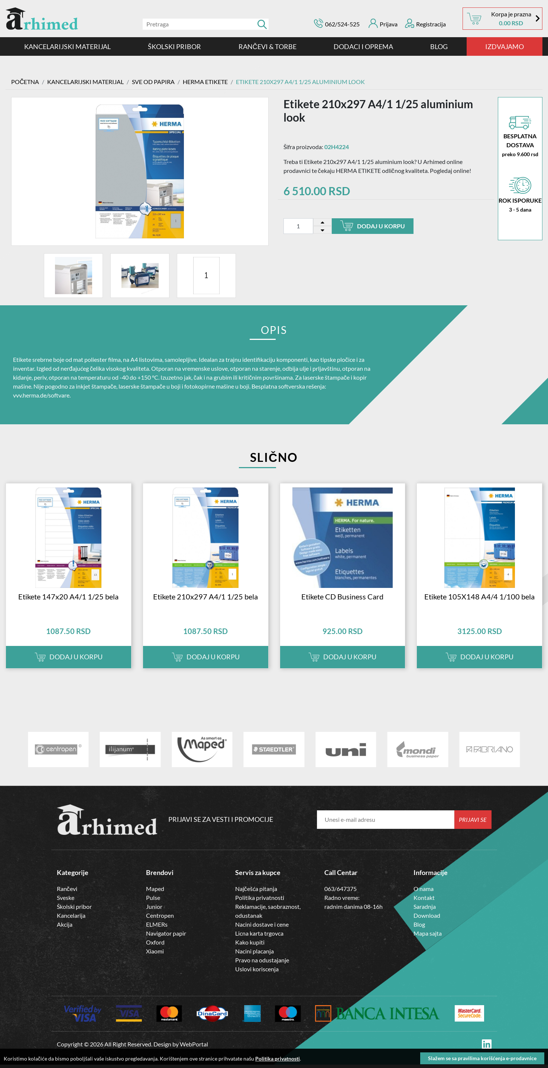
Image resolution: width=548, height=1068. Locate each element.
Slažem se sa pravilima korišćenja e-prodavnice (482, 1058)
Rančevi (67, 891)
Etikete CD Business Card (342, 599)
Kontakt (424, 900)
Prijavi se (473, 822)
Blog (439, 46)
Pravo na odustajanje (262, 962)
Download (427, 918)
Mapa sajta (428, 936)
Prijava (383, 23)
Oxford (155, 945)
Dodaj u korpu (372, 225)
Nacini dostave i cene (262, 927)
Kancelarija (71, 918)
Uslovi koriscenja (257, 971)
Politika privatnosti (259, 900)
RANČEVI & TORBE (267, 46)
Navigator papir (166, 936)
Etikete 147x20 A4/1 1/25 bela (68, 599)
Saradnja (425, 909)
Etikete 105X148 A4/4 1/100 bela (479, 599)
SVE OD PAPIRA (153, 81)
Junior (154, 909)
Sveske (65, 900)
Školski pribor (74, 909)
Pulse (153, 900)
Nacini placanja (254, 954)
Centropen (160, 918)
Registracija (425, 23)
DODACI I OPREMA (363, 46)
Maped (155, 891)
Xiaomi (155, 954)
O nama (424, 891)
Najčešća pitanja (256, 891)
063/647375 (340, 891)
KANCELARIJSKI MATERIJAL (67, 46)
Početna (25, 81)
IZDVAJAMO (504, 46)
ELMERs (157, 927)
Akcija (64, 927)
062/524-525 (342, 24)
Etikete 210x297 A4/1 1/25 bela (205, 599)
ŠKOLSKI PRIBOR (174, 46)
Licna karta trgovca (259, 936)
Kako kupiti (250, 945)
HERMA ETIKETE (205, 81)
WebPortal (194, 1047)
